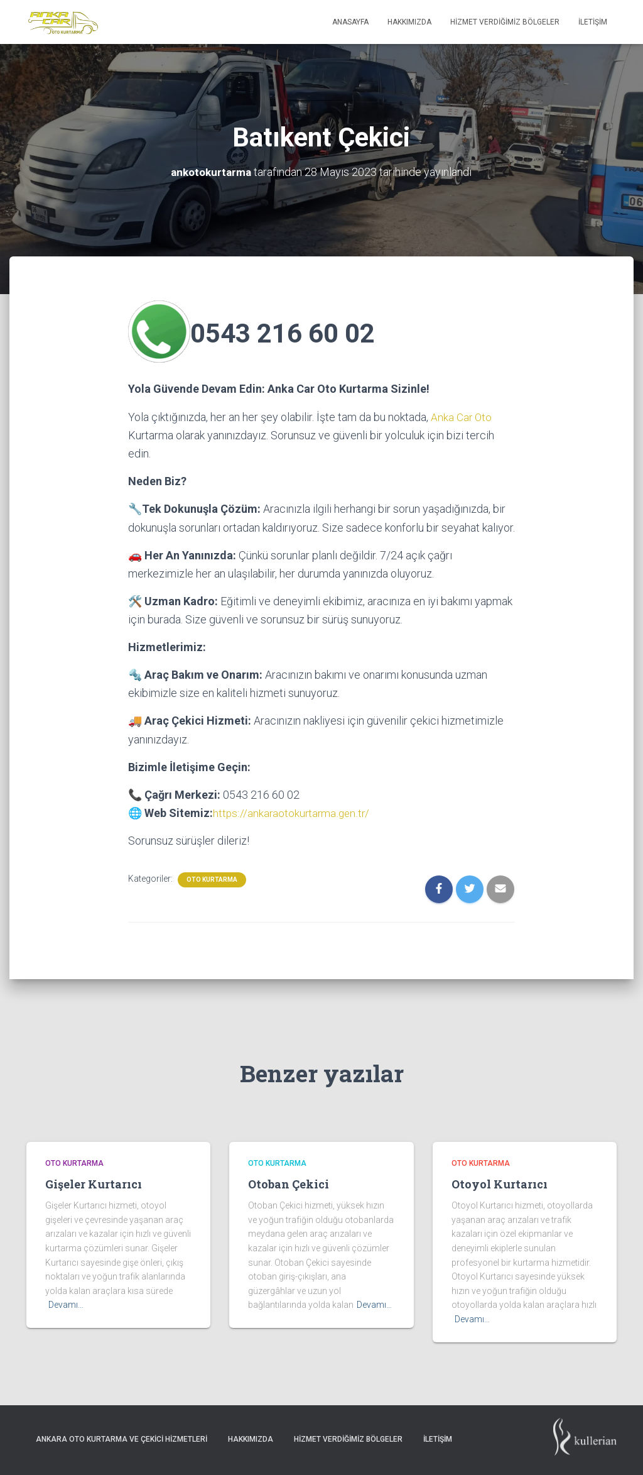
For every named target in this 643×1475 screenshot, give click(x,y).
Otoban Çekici (288, 1182)
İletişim (592, 22)
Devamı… (66, 1304)
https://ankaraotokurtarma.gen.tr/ (292, 812)
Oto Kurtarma (211, 878)
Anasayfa (350, 22)
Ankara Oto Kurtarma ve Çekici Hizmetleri (121, 1438)
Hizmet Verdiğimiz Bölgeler (504, 22)
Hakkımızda (409, 22)
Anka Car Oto (462, 416)
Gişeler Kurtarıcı (93, 1182)
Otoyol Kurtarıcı (499, 1182)
